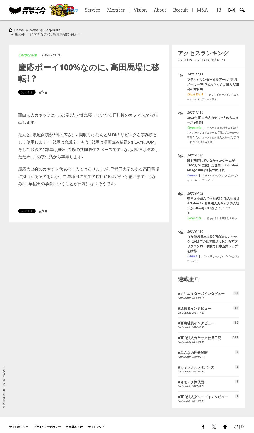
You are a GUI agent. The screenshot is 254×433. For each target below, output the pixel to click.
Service (92, 10)
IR (219, 10)
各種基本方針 (74, 422)
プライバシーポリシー (47, 422)
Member (116, 10)
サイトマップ (96, 422)
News (34, 30)
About (160, 10)
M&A (202, 10)
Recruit (180, 10)
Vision (140, 10)
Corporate (27, 51)
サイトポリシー (18, 422)
